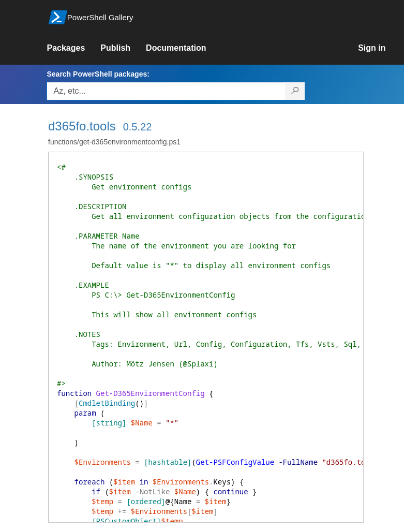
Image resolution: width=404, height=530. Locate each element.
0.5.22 (137, 126)
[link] (73, 48)
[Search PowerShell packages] (295, 91)
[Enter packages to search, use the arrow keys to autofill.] (166, 91)
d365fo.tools (82, 126)
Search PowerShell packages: (98, 74)
